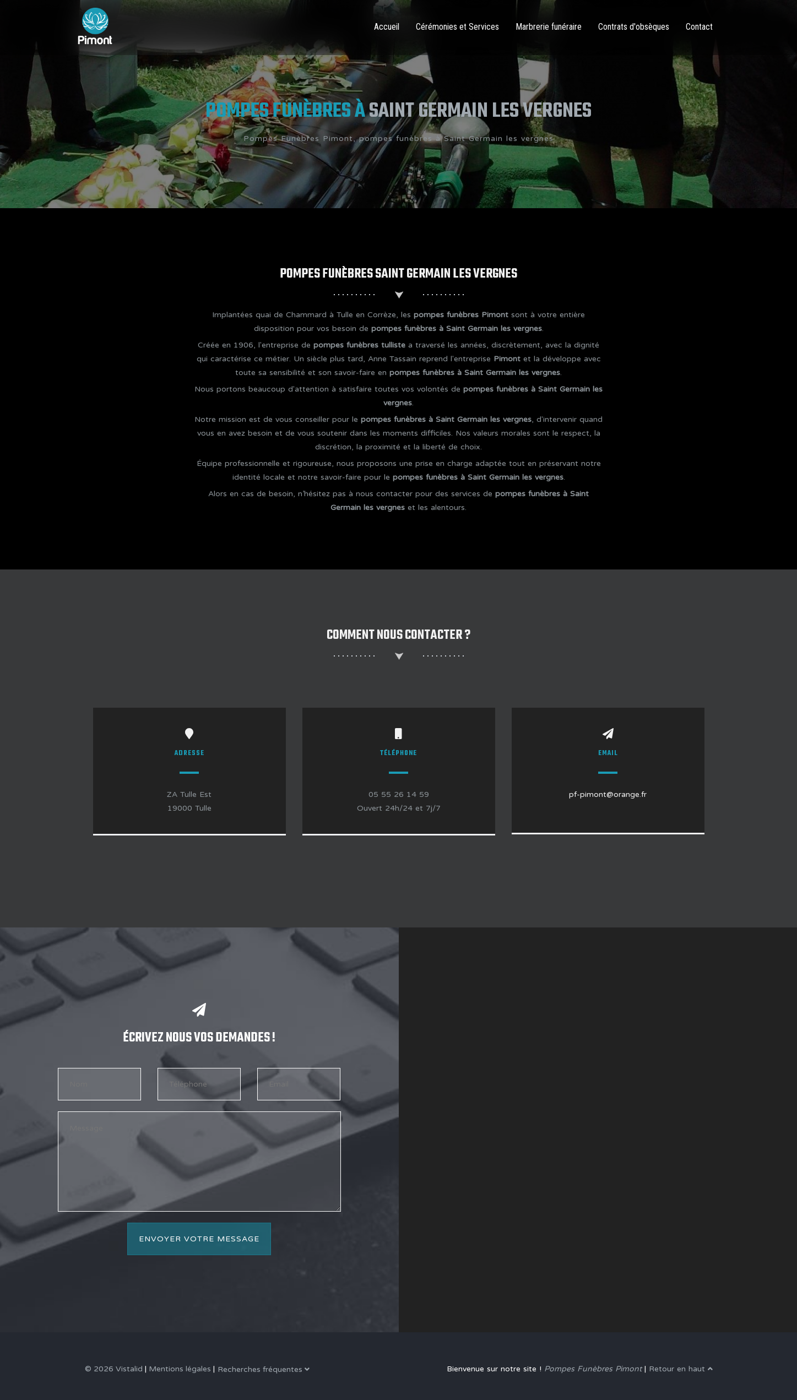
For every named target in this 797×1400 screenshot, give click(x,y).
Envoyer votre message (199, 1239)
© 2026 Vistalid (114, 1369)
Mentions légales (180, 1369)
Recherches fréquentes (264, 1369)
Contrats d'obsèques (633, 26)
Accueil (386, 26)
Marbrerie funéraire (549, 26)
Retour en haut (681, 1369)
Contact (699, 26)
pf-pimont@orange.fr (608, 794)
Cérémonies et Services (457, 26)
